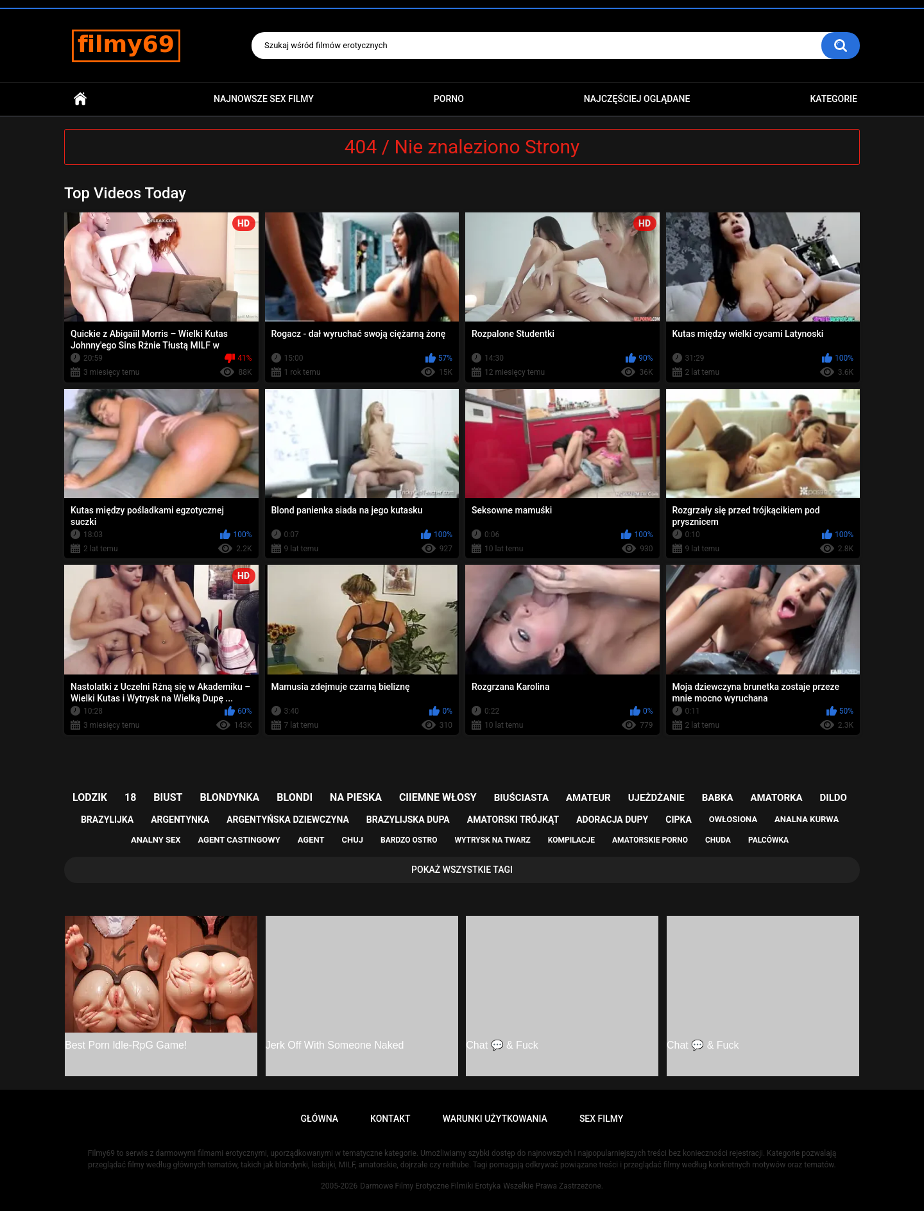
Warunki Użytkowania (495, 1118)
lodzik (90, 797)
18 (130, 797)
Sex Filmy (601, 1118)
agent (311, 840)
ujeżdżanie (656, 797)
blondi (294, 797)
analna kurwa (806, 819)
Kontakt (390, 1118)
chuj (353, 840)
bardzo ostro (409, 840)
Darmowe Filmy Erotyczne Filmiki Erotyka (430, 1185)
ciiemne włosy (438, 797)
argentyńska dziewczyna (288, 819)
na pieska (356, 797)
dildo (833, 797)
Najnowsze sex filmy (264, 99)
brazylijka (107, 819)
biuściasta (521, 797)
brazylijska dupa (408, 819)
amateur (588, 797)
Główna (80, 99)
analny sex (156, 840)
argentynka (180, 819)
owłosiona (733, 819)
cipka (678, 819)
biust (167, 797)
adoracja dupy (612, 819)
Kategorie (833, 99)
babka (717, 797)
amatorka (776, 797)
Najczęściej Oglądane (637, 99)
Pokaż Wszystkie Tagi (462, 869)
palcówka (768, 840)
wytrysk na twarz (492, 840)
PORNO (449, 99)
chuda (718, 840)
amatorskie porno (650, 840)
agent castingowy (239, 840)
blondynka (229, 797)
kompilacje (571, 840)
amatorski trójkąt (513, 819)
